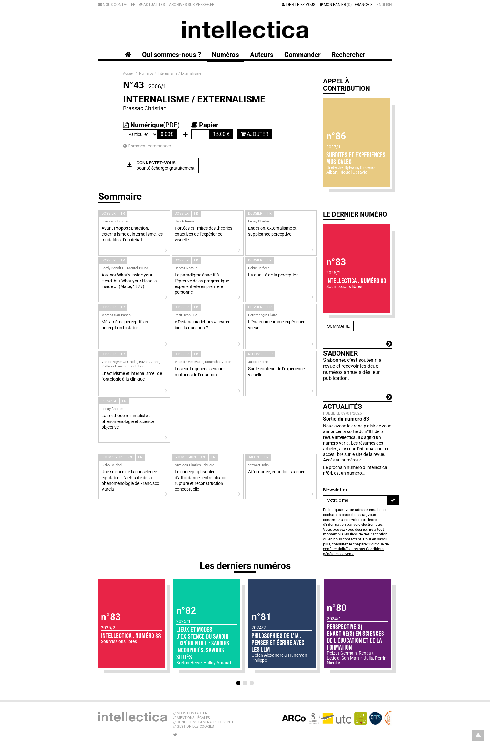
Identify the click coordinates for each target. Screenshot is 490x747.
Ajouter (254, 134)
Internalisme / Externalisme (179, 74)
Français (363, 4)
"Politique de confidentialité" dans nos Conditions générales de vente (356, 549)
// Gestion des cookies (193, 727)
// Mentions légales (191, 718)
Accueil (129, 74)
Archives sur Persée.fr (191, 4)
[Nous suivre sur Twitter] (175, 734)
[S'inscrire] (393, 500)
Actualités (152, 4)
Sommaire (338, 326)
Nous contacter (116, 4)
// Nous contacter (190, 713)
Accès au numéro (340, 459)
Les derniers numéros (245, 565)
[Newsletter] (355, 500)
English (384, 4)
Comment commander (147, 145)
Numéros (146, 74)
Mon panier (335, 4)
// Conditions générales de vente (203, 722)
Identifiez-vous (298, 4)
